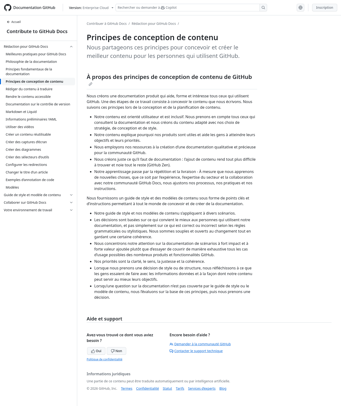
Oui (96, 351)
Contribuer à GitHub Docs (107, 23)
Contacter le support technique (196, 351)
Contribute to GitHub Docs (37, 31)
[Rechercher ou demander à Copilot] (191, 7)
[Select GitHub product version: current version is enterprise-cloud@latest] (91, 7)
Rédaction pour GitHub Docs (154, 23)
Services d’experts (201, 388)
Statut (167, 388)
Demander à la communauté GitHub (200, 344)
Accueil (14, 22)
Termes (126, 388)
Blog (222, 388)
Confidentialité (147, 388)
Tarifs (180, 388)
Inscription (324, 7)
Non (116, 351)
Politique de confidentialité (104, 359)
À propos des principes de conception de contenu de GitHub (169, 79)
